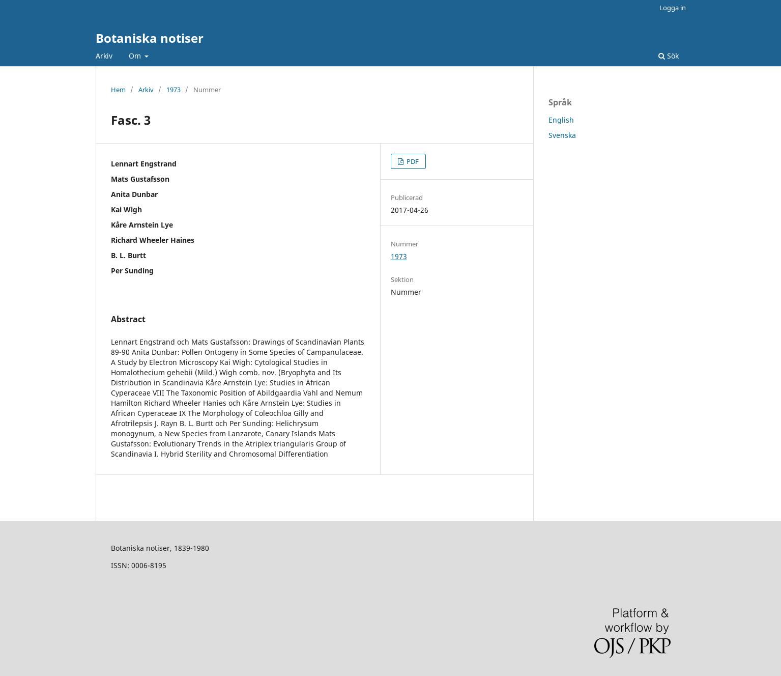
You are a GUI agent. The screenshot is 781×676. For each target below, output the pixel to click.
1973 (173, 89)
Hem (118, 89)
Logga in (672, 7)
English (561, 120)
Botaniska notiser (150, 38)
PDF (412, 161)
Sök (668, 56)
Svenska (562, 135)
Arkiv (104, 56)
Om (136, 56)
